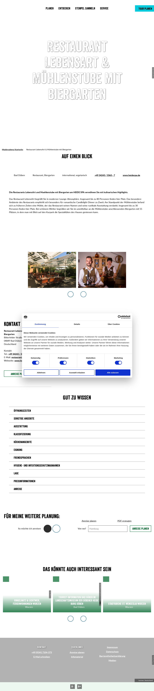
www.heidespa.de (131, 175)
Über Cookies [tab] (114, 324)
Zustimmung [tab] (40, 324)
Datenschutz (112, 651)
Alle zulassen (113, 372)
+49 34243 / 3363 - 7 (105, 175)
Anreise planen (140, 528)
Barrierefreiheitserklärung (112, 656)
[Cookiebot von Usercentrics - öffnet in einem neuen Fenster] (119, 317)
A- (72, 686)
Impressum (112, 647)
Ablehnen (41, 372)
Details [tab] (77, 324)
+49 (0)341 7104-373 (42, 652)
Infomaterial (77, 656)
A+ (79, 686)
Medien (112, 660)
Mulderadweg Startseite (12, 149)
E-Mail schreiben (41, 656)
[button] (144, 8)
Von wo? (82, 528)
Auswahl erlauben (77, 372)
